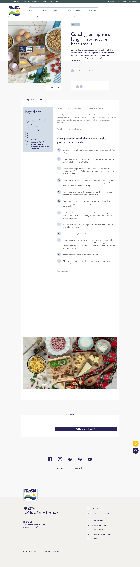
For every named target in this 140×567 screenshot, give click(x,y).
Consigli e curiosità (47, 1)
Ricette (58, 1)
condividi (54, 88)
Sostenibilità (35, 1)
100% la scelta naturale (13, 1)
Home (30, 16)
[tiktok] (70, 459)
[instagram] (60, 459)
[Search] (63, 6)
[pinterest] (80, 459)
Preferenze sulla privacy (99, 534)
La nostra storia (133, 1)
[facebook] (50, 459)
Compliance (94, 538)
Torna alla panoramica (83, 70)
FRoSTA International (98, 513)
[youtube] (90, 459)
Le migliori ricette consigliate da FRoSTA (46, 16)
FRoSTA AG (93, 508)
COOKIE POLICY (95, 529)
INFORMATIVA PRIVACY (97, 525)
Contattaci (111, 1)
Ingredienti (26, 1)
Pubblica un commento (95, 429)
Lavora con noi (122, 1)
